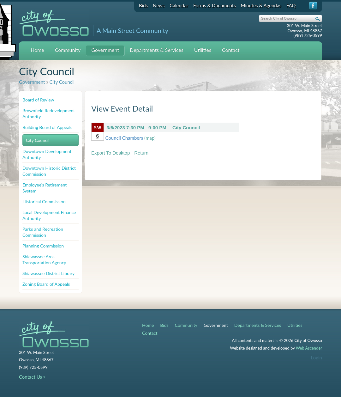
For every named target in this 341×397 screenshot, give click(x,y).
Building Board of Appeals (47, 127)
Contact (230, 50)
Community (68, 50)
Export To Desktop (110, 153)
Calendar (179, 5)
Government (105, 50)
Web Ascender (309, 348)
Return (141, 153)
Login (316, 357)
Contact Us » (32, 377)
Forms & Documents (214, 5)
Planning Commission (43, 245)
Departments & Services (156, 50)
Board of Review (38, 99)
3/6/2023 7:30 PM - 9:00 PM (136, 127)
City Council (62, 82)
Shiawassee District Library (48, 273)
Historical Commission (44, 201)
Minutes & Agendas (261, 5)
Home (37, 50)
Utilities (202, 50)
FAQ (291, 5)
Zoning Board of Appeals (46, 284)
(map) (150, 138)
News (159, 5)
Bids (143, 5)
